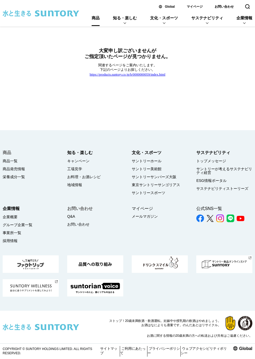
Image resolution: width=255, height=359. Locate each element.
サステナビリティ (207, 18)
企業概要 (10, 217)
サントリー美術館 (147, 169)
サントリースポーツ (148, 193)
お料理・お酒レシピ (84, 177)
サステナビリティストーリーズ (222, 188)
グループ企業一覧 (17, 225)
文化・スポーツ (164, 18)
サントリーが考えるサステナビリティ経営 (224, 171)
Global (170, 6)
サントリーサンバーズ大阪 (154, 177)
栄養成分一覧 (14, 177)
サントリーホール (147, 161)
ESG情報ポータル (211, 180)
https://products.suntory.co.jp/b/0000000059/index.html (127, 74)
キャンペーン (78, 161)
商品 (96, 18)
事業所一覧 (12, 233)
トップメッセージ (211, 161)
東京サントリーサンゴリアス (156, 185)
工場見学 (74, 169)
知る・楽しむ (125, 18)
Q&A (71, 216)
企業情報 (244, 18)
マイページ (195, 6)
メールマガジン (145, 216)
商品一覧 (10, 161)
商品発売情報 (14, 169)
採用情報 (10, 241)
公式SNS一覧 (209, 208)
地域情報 (74, 185)
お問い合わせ (224, 6)
